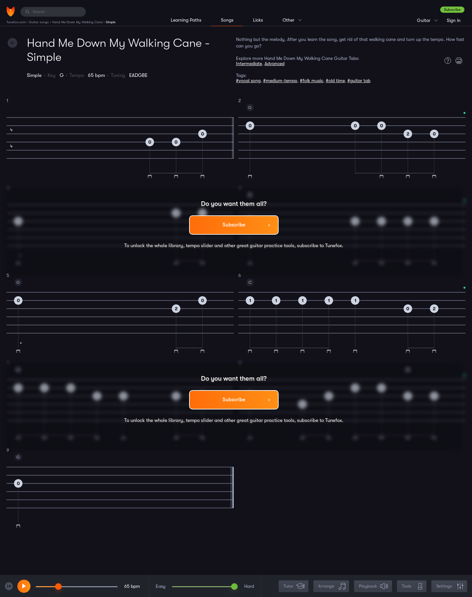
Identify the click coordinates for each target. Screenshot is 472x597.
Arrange (331, 586)
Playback (373, 586)
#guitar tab (358, 80)
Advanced (275, 63)
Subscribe (452, 10)
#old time (335, 80)
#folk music (311, 80)
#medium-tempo (280, 80)
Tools (412, 586)
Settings (449, 586)
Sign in (454, 20)
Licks (258, 20)
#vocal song (248, 80)
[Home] (11, 11)
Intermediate (249, 63)
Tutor (294, 586)
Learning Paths (186, 20)
